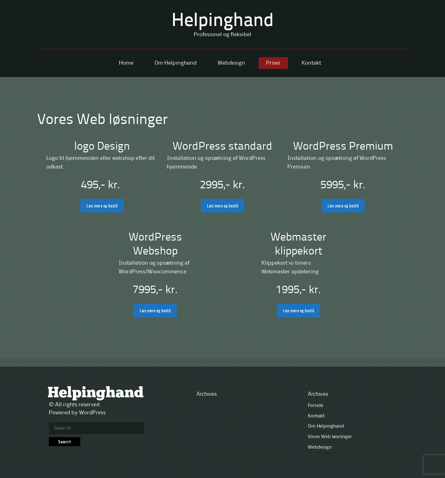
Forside (315, 405)
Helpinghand (223, 21)
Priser (273, 63)
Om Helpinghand (176, 63)
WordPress (92, 412)
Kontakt (311, 63)
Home (126, 63)
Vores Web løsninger (330, 437)
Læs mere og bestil (102, 205)
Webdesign (231, 63)
